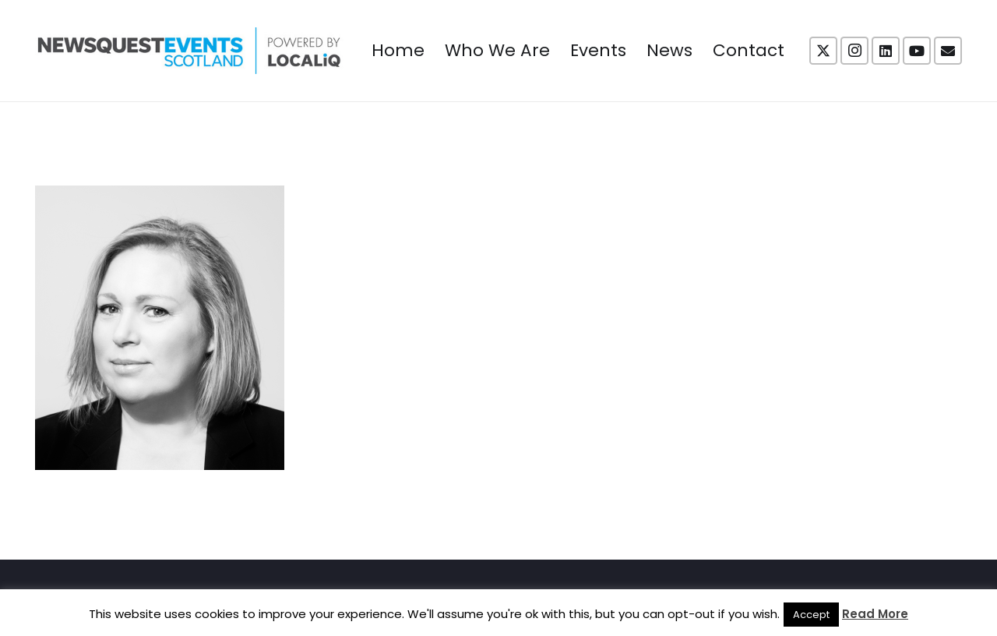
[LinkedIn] (886, 51)
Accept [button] (811, 614)
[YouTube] (917, 51)
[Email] (948, 51)
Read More (875, 614)
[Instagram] (854, 51)
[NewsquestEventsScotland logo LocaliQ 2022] (189, 50)
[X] (823, 51)
